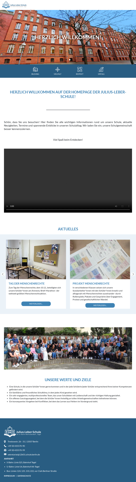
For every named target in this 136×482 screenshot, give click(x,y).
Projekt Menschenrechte (91, 283)
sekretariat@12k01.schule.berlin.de (24, 454)
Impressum (9, 476)
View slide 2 (69, 59)
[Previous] (3, 274)
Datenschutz (24, 476)
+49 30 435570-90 (16, 446)
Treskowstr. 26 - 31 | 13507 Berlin (23, 441)
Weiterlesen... (36, 304)
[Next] (132, 37)
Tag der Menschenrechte (26, 283)
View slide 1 (66, 59)
